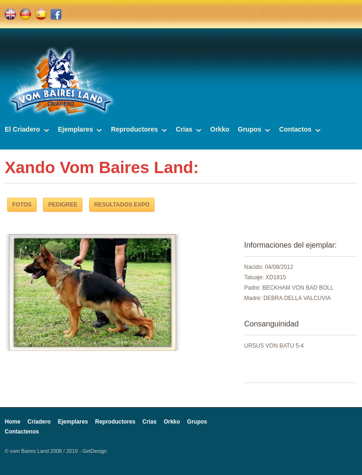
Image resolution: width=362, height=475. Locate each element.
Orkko (219, 129)
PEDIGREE (62, 204)
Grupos (250, 129)
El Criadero (22, 129)
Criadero (38, 421)
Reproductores (134, 129)
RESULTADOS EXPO (122, 204)
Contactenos (22, 431)
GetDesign (94, 451)
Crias (184, 129)
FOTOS (22, 204)
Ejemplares (75, 129)
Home (12, 421)
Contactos (295, 129)
